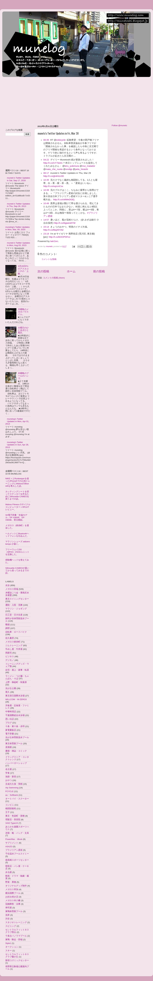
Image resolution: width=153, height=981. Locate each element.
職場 (7, 624)
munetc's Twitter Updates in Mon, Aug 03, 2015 (18, 244)
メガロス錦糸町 (12, 642)
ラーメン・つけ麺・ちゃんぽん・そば (17, 677)
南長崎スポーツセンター (17, 860)
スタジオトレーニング (16, 922)
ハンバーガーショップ (16, 763)
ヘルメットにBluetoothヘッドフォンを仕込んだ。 (17, 534)
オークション (11, 947)
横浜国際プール (12, 893)
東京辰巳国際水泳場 (15, 696)
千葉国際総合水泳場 (15, 715)
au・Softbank (11, 795)
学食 (7, 773)
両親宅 (8, 653)
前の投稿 (99, 271)
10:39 (46, 190)
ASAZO (8, 846)
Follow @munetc (119, 125)
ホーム (71, 271)
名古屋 (8, 769)
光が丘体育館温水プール (17, 737)
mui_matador (88, 166)
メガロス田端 (11, 589)
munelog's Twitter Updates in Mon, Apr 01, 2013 (17, 421)
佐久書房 (9, 638)
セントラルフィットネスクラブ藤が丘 (17, 955)
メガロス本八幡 (12, 900)
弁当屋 (8, 872)
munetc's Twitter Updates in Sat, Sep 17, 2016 (18, 179)
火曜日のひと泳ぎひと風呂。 (23, 330)
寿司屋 (8, 908)
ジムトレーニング (13, 645)
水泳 (7, 585)
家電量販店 (10, 730)
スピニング (10, 926)
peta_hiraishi (81, 169)
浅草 (7, 915)
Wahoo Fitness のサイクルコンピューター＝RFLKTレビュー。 (17, 507)
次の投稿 (43, 271)
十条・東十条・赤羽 (15, 726)
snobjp (68, 169)
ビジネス (9, 656)
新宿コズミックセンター (17, 960)
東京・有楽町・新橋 (15, 816)
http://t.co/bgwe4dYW (64, 223)
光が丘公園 (10, 688)
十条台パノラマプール (16, 936)
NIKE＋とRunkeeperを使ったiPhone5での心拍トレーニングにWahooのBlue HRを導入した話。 (17, 482)
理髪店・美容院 (12, 819)
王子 (7, 812)
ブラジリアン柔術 (13, 850)
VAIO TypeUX (11, 823)
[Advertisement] (57, 99)
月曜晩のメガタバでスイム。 (23, 311)
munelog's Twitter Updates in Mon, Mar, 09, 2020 (17, 228)
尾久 (7, 692)
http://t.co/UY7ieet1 (53, 163)
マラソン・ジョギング (16, 609)
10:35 (46, 180)
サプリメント (11, 843)
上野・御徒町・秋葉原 (16, 682)
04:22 (46, 159)
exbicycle (60, 140)
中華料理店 (10, 712)
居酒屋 (8, 747)
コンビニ (9, 805)
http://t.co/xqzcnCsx (53, 186)
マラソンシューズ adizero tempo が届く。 (17, 542)
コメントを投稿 (48, 259)
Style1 (8, 943)
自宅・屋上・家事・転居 (17, 670)
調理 (7, 628)
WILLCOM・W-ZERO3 (16, 699)
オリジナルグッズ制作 (16, 886)
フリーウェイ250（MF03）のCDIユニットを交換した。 (17, 552)
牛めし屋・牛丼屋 (13, 649)
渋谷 (7, 919)
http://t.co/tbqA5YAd (53, 230)
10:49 (46, 203)
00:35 (46, 140)
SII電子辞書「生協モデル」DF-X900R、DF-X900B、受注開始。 (16, 517)
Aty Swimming (12, 788)
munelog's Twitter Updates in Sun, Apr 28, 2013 (17, 444)
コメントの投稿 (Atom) (54, 278)
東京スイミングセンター (17, 599)
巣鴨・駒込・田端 (13, 939)
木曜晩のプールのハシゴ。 (23, 375)
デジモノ (9, 660)
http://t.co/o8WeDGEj (63, 199)
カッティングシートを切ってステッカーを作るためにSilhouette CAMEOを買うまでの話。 (17, 495)
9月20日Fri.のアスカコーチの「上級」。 (23, 270)
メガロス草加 (11, 889)
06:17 (46, 173)
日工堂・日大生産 (13, 615)
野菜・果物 (10, 882)
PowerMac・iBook (13, 839)
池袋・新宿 (10, 776)
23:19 (46, 233)
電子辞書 (9, 734)
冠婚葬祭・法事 (12, 904)
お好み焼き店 (11, 897)
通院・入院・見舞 (13, 605)
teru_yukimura (72, 166)
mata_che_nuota (54, 169)
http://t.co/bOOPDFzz (59, 237)
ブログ (8, 723)
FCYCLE (9, 791)
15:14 (46, 227)
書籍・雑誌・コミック (16, 751)
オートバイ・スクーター (17, 799)
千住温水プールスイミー (17, 854)
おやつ (8, 780)
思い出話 (9, 719)
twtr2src (54, 241)
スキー (8, 950)
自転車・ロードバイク (16, 632)
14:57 (46, 220)
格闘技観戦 (10, 808)
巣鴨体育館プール (13, 911)
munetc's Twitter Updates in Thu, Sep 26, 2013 (18, 205)
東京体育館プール (13, 743)
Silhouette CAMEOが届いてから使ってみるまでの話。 (17, 570)
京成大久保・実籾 (13, 784)
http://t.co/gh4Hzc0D (53, 176)
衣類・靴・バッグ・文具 (17, 833)
